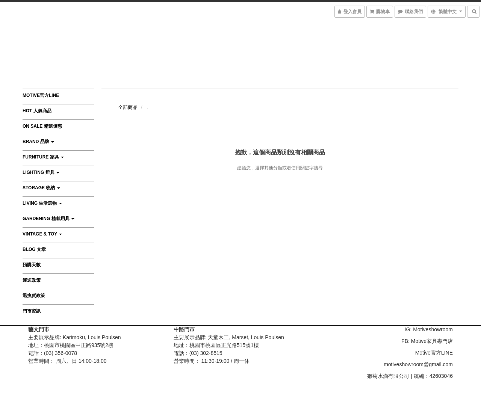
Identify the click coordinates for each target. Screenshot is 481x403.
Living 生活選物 (42, 203)
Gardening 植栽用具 (48, 218)
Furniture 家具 (43, 157)
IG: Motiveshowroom (429, 329)
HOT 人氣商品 (37, 110)
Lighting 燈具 (41, 172)
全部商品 (128, 107)
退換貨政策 (34, 295)
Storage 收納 (41, 187)
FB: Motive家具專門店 (427, 341)
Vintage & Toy (42, 234)
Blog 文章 (34, 249)
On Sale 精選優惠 (42, 126)
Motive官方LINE (41, 95)
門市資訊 (32, 311)
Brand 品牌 (38, 141)
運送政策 (32, 280)
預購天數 (32, 264)
